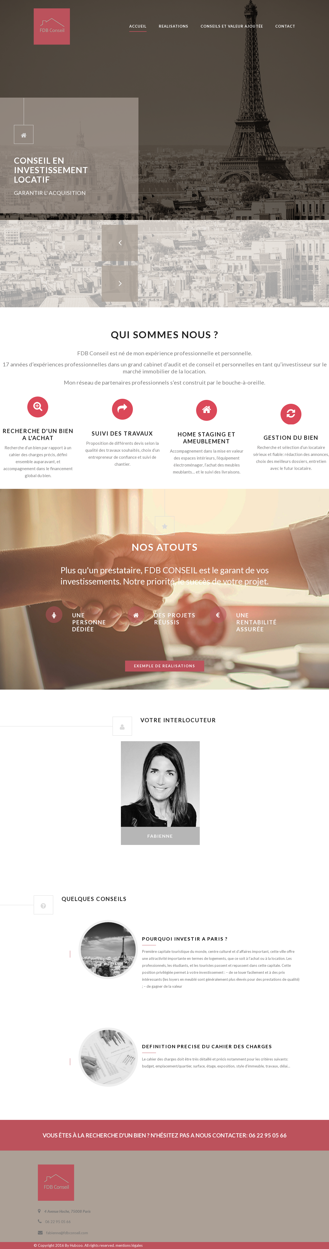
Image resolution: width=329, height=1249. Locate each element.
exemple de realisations (164, 666)
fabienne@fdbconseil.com (67, 1233)
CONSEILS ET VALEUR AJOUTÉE (232, 26)
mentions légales (129, 1245)
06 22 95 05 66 (58, 1221)
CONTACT (285, 26)
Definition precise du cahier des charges (207, 1046)
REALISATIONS (173, 26)
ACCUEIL (138, 26)
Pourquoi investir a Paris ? (185, 939)
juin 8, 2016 (52, 954)
